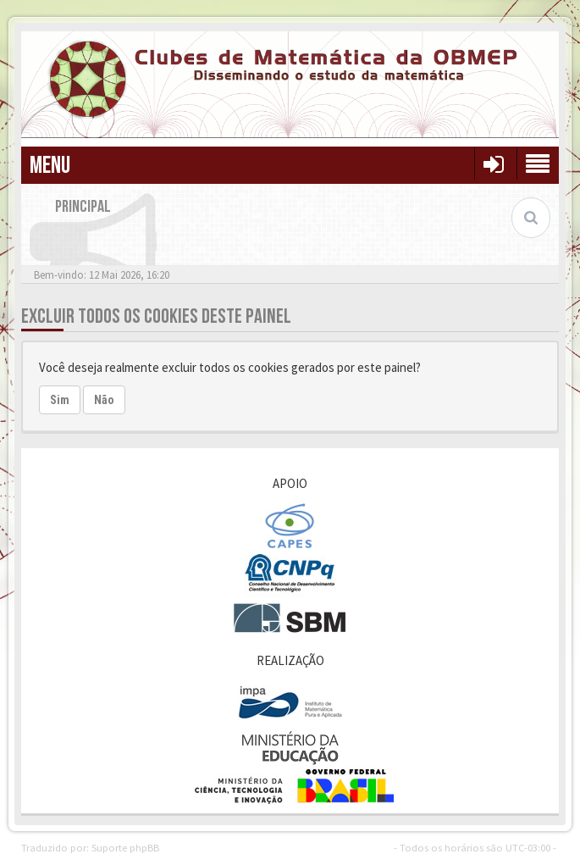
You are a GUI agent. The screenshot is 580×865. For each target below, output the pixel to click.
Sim (59, 400)
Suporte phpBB (125, 847)
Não (104, 400)
